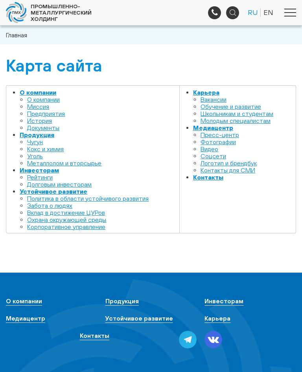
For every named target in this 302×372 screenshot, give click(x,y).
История (39, 120)
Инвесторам (39, 170)
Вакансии (213, 99)
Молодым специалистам (236, 120)
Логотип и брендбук (229, 163)
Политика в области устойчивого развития (88, 198)
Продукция (37, 134)
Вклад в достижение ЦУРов (66, 212)
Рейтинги (40, 177)
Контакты (208, 177)
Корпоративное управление (66, 226)
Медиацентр (213, 127)
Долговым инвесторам (59, 184)
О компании (38, 92)
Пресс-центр (220, 134)
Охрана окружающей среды (66, 219)
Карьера (206, 92)
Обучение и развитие (231, 106)
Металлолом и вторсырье (64, 163)
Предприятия (46, 113)
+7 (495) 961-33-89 (214, 12)
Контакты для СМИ (228, 170)
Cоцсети (213, 155)
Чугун (35, 141)
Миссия (38, 106)
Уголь (35, 155)
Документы (43, 127)
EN (268, 12)
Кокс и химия (45, 148)
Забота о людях (49, 205)
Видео (209, 148)
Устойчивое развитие (53, 191)
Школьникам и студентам (237, 113)
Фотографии (218, 141)
